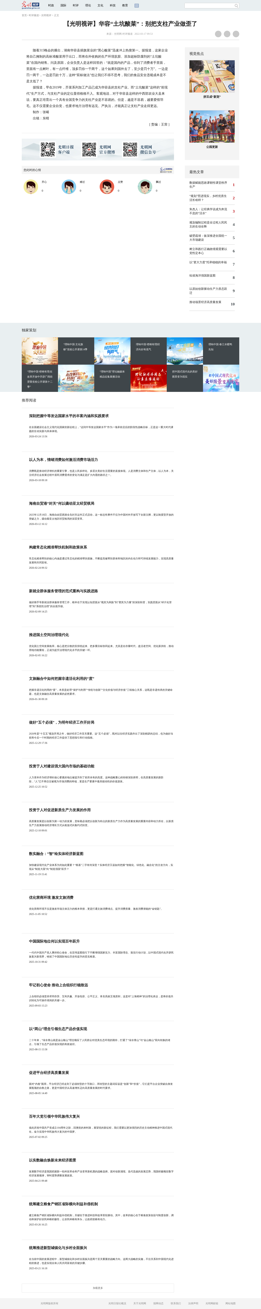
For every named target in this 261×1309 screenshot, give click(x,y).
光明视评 (46, 15)
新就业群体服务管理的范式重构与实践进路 (63, 591)
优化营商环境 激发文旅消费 (51, 897)
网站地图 (230, 1303)
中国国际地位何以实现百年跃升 (54, 941)
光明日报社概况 (117, 1303)
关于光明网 (139, 1303)
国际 (63, 5)
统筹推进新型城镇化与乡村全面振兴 (58, 1248)
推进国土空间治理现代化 (49, 635)
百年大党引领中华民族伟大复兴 (54, 1116)
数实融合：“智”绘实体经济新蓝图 (56, 854)
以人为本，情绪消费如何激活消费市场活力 (63, 460)
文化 (100, 5)
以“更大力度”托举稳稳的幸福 (208, 262)
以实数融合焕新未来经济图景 (52, 1160)
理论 (88, 5)
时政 (51, 5)
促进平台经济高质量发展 (49, 1073)
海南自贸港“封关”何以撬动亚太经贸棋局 (61, 503)
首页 (24, 15)
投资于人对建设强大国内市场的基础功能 (61, 766)
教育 (125, 5)
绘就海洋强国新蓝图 (202, 275)
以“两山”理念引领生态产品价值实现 (58, 1029)
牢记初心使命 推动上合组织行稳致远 (58, 985)
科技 (113, 5)
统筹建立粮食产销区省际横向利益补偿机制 (63, 1204)
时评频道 (34, 15)
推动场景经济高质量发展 (205, 302)
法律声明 (193, 1303)
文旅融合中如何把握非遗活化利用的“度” (61, 679)
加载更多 (98, 1288)
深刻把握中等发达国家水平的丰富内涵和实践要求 (69, 416)
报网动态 (158, 1303)
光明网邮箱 (212, 1303)
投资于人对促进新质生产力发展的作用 (60, 810)
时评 (76, 5)
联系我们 (176, 1303)
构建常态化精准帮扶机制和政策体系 (58, 547)
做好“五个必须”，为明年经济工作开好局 (61, 722)
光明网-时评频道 (123, 34)
